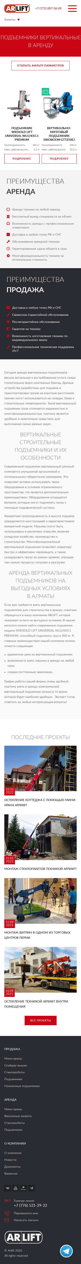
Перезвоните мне (26, 1213)
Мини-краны (13, 1058)
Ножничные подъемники (22, 1086)
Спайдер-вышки (15, 1065)
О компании (12, 1153)
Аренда (20, 191)
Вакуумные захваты (18, 1116)
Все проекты (40, 1020)
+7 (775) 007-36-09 (48, 8)
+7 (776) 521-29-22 (30, 1206)
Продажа (25, 290)
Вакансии (10, 1173)
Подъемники (13, 1079)
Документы (12, 1166)
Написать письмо (26, 1220)
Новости (10, 1159)
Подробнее (22, 158)
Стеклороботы (14, 1072)
